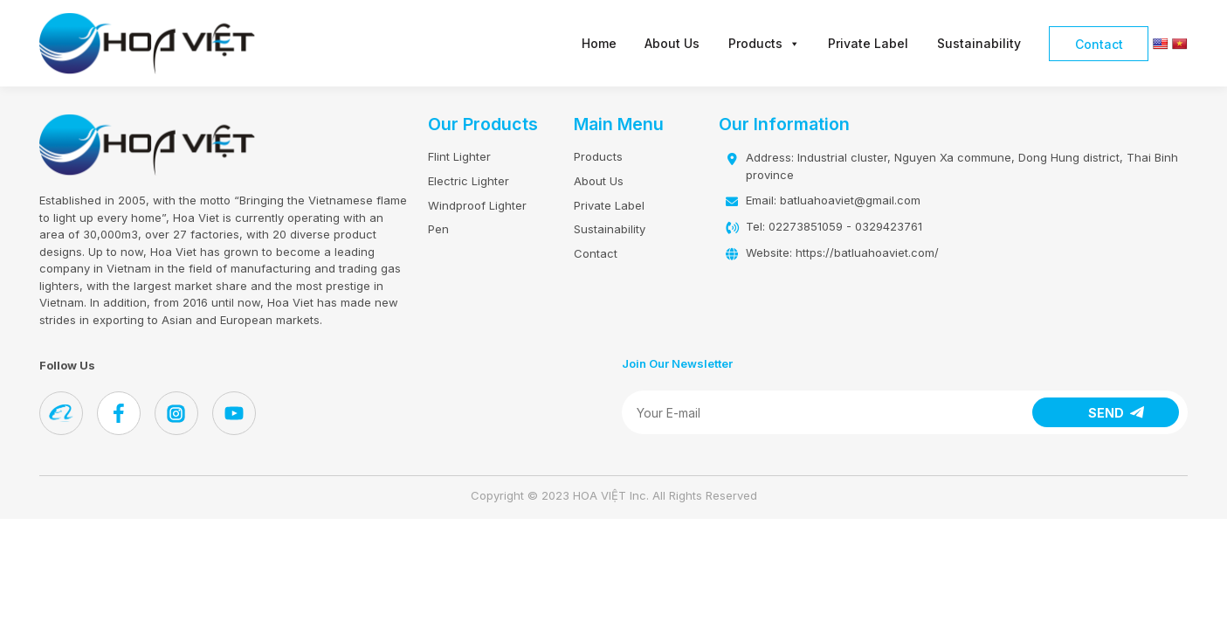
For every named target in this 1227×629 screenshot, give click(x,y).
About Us (672, 43)
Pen (438, 229)
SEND (1106, 412)
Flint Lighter (459, 156)
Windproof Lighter (477, 205)
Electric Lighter (468, 181)
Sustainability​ (979, 43)
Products (764, 43)
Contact (1099, 44)
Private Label (868, 43)
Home (599, 43)
